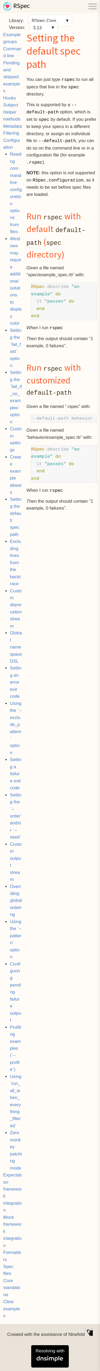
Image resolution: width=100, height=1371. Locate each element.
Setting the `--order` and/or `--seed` (16, 816)
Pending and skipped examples (11, 77)
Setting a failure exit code (15, 773)
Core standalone (11, 1287)
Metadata (12, 126)
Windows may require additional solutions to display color (16, 281)
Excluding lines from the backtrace (15, 562)
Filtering (11, 133)
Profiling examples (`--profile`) (15, 1048)
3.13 (37, 27)
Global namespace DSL (16, 647)
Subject (10, 105)
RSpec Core (44, 20)
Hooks (9, 98)
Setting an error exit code (15, 682)
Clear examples (11, 1308)
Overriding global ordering (16, 900)
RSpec (21, 6)
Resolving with (49, 1355)
